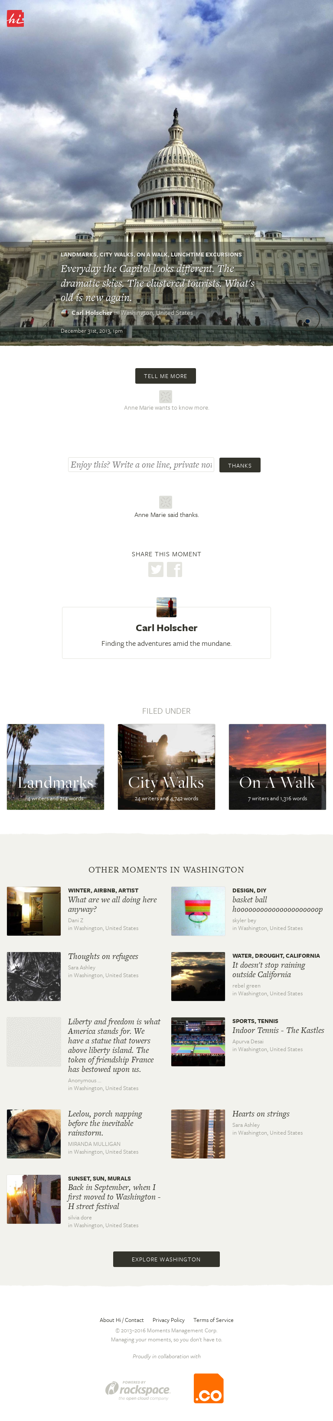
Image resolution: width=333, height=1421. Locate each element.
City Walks (117, 254)
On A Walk (152, 254)
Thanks (240, 465)
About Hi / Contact (122, 1319)
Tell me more (165, 376)
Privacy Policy (169, 1319)
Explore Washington (166, 1259)
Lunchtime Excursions (206, 254)
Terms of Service (213, 1319)
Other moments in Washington (166, 870)
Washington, (157, 312)
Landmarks (79, 254)
